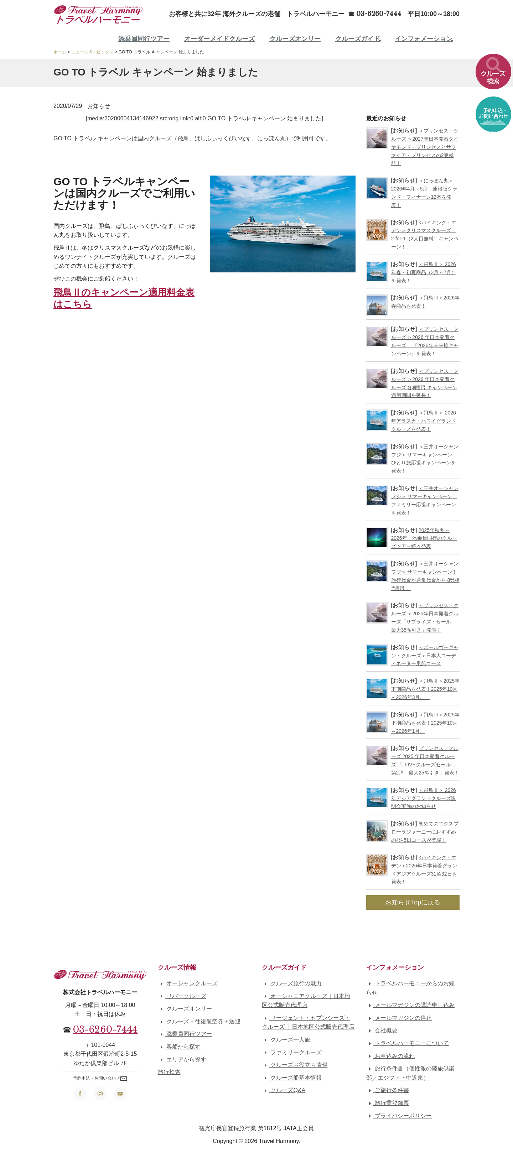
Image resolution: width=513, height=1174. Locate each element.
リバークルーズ (182, 996)
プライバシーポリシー (399, 1116)
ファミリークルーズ (292, 1052)
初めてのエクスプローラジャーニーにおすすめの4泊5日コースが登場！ (424, 832)
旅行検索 (169, 1072)
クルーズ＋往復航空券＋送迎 (199, 1021)
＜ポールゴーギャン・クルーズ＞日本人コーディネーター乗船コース (424, 656)
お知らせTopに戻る (412, 902)
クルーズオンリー (295, 38)
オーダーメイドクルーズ (219, 38)
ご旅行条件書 (387, 1090)
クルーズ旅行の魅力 (292, 983)
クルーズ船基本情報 (292, 1078)
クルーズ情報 (177, 967)
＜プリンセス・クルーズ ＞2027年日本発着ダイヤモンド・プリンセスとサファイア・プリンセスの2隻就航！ (424, 147)
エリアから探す (182, 1059)
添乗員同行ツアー (144, 38)
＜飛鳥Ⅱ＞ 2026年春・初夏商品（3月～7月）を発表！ (424, 272)
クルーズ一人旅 (286, 1040)
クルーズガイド (357, 38)
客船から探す (179, 1047)
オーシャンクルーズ (188, 983)
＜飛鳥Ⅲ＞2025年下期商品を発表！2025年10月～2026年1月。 (425, 723)
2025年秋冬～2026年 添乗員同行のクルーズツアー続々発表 (424, 538)
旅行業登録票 (387, 1103)
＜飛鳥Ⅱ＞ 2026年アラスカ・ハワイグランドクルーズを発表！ (423, 421)
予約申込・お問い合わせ (100, 1078)
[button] (493, 74)
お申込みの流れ (390, 1056)
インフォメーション (423, 38)
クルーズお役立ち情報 (294, 1065)
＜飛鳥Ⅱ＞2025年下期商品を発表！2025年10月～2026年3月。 (425, 689)
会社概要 (382, 1030)
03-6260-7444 (105, 1029)
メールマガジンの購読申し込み (410, 1005)
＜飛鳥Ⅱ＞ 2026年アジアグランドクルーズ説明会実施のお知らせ (423, 798)
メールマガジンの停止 (399, 1018)
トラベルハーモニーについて (407, 1043)
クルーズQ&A (283, 1090)
